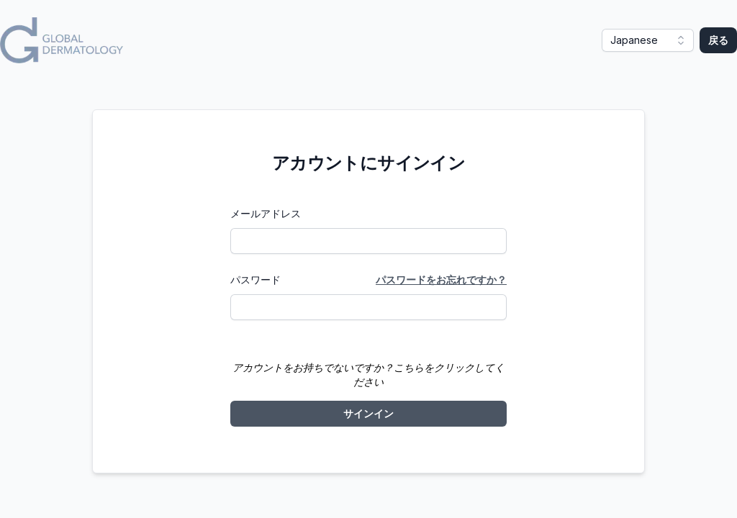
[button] (648, 40)
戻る (718, 40)
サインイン (368, 413)
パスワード (255, 279)
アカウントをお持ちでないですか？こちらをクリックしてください (368, 374)
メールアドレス (265, 213)
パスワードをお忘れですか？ (441, 279)
